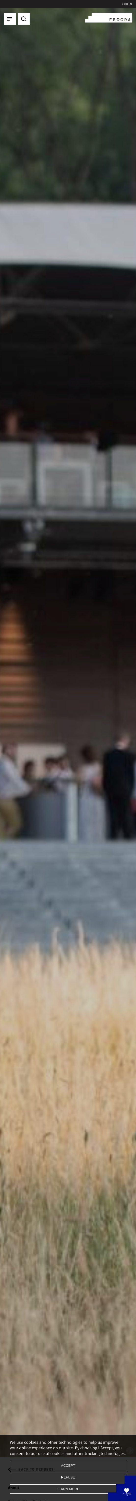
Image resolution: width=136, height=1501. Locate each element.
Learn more (68, 1489)
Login (126, 3)
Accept (68, 1465)
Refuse (68, 1477)
